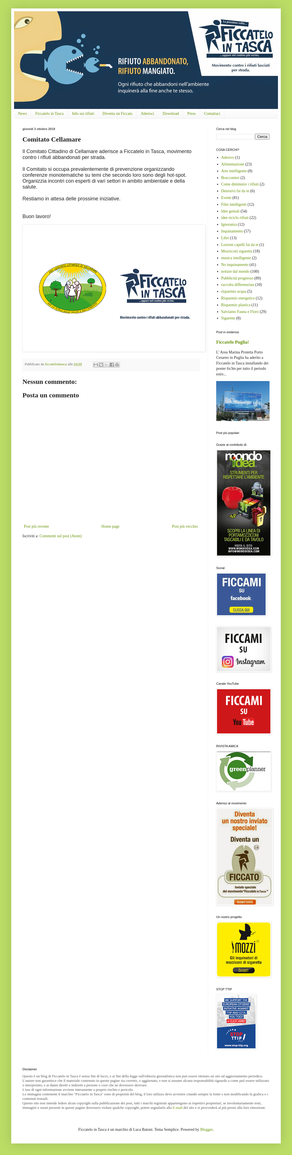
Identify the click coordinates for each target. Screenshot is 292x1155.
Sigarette (228, 318)
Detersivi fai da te (235, 191)
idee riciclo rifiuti (235, 218)
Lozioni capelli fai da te (240, 245)
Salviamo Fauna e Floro (240, 312)
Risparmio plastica (236, 305)
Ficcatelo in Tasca (49, 113)
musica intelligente (236, 258)
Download (171, 113)
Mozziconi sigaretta (236, 251)
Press (191, 113)
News (22, 113)
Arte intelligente (234, 171)
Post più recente (36, 526)
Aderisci (147, 113)
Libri (225, 238)
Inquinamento (232, 231)
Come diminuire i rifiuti (240, 184)
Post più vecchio (185, 526)
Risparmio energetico (238, 298)
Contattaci (212, 113)
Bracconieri (230, 178)
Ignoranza (229, 224)
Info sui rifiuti (83, 113)
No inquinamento (235, 265)
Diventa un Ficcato (117, 113)
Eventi (226, 198)
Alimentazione (232, 164)
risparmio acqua (234, 291)
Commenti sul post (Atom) (61, 536)
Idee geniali (230, 211)
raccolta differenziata (237, 285)
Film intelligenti (234, 204)
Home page (110, 526)
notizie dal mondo (235, 271)
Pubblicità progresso (237, 278)
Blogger (206, 1129)
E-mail (177, 1107)
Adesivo (227, 157)
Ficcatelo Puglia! (232, 342)
